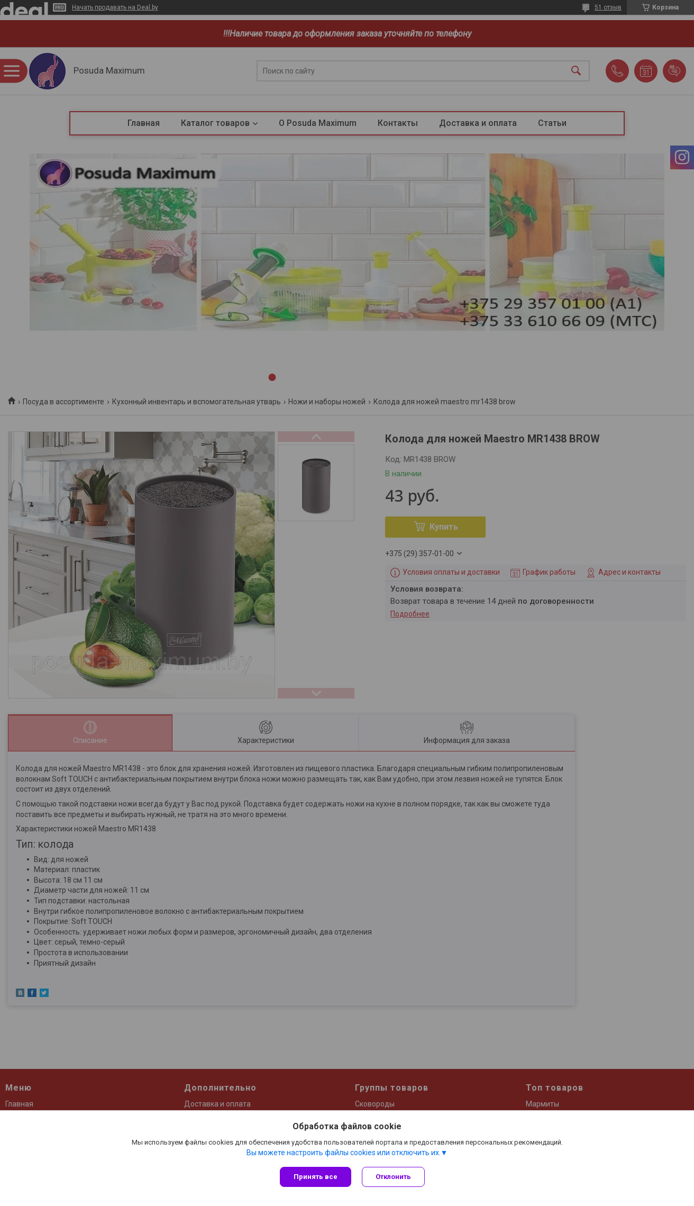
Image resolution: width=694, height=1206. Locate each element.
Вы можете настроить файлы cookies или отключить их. (343, 1152)
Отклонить (393, 1177)
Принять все (315, 1177)
